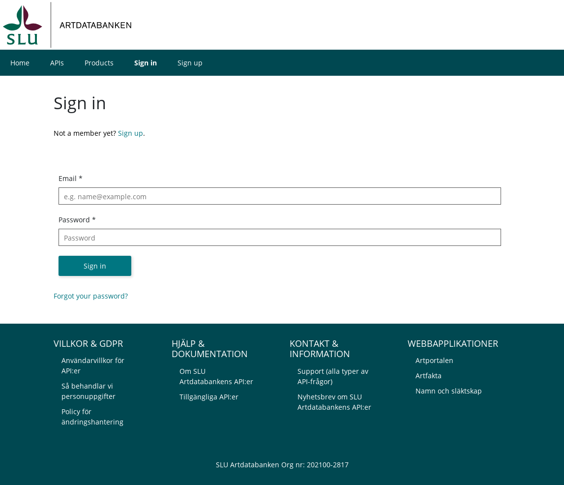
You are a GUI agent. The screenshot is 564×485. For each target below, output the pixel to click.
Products (99, 62)
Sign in (145, 62)
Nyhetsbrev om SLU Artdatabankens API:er (334, 402)
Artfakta (429, 375)
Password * (77, 219)
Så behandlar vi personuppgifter (88, 391)
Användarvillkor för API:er (92, 365)
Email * (71, 178)
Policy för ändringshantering (92, 416)
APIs (57, 62)
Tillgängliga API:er (208, 396)
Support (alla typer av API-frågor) (332, 376)
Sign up (190, 62)
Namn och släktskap (449, 390)
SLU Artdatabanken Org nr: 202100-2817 (282, 464)
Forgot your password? (91, 296)
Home (20, 62)
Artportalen (434, 360)
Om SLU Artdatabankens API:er (216, 376)
